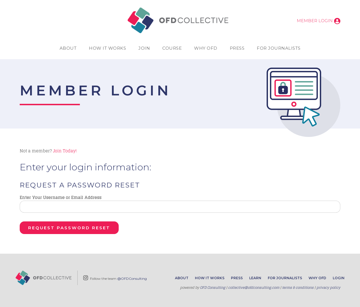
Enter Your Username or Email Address (61, 197)
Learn (255, 278)
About (68, 48)
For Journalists (279, 48)
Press (237, 48)
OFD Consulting (212, 287)
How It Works (107, 48)
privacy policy (328, 287)
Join (144, 48)
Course (172, 48)
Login (339, 278)
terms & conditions (298, 287)
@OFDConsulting (132, 278)
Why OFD (205, 48)
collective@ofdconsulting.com (253, 287)
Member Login (315, 20)
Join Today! (65, 151)
